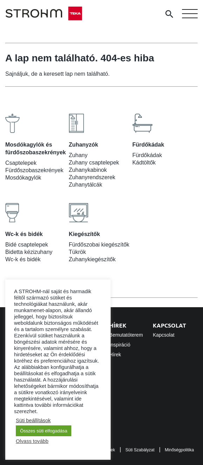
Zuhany (78, 155)
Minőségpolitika (179, 449)
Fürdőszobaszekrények (34, 170)
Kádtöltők (144, 163)
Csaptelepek (21, 163)
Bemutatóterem (126, 335)
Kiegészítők (84, 234)
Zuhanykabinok (88, 170)
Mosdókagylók (23, 178)
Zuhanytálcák (85, 185)
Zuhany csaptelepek (94, 163)
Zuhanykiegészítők (92, 259)
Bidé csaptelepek (26, 245)
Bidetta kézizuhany (28, 252)
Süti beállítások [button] (33, 420)
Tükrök (77, 252)
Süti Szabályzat (140, 449)
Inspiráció (119, 345)
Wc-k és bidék (24, 234)
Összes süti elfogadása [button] (43, 430)
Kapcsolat (169, 325)
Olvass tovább (32, 441)
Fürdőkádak (148, 145)
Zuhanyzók (83, 145)
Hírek (117, 325)
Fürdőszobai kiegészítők (99, 245)
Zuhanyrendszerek (92, 177)
